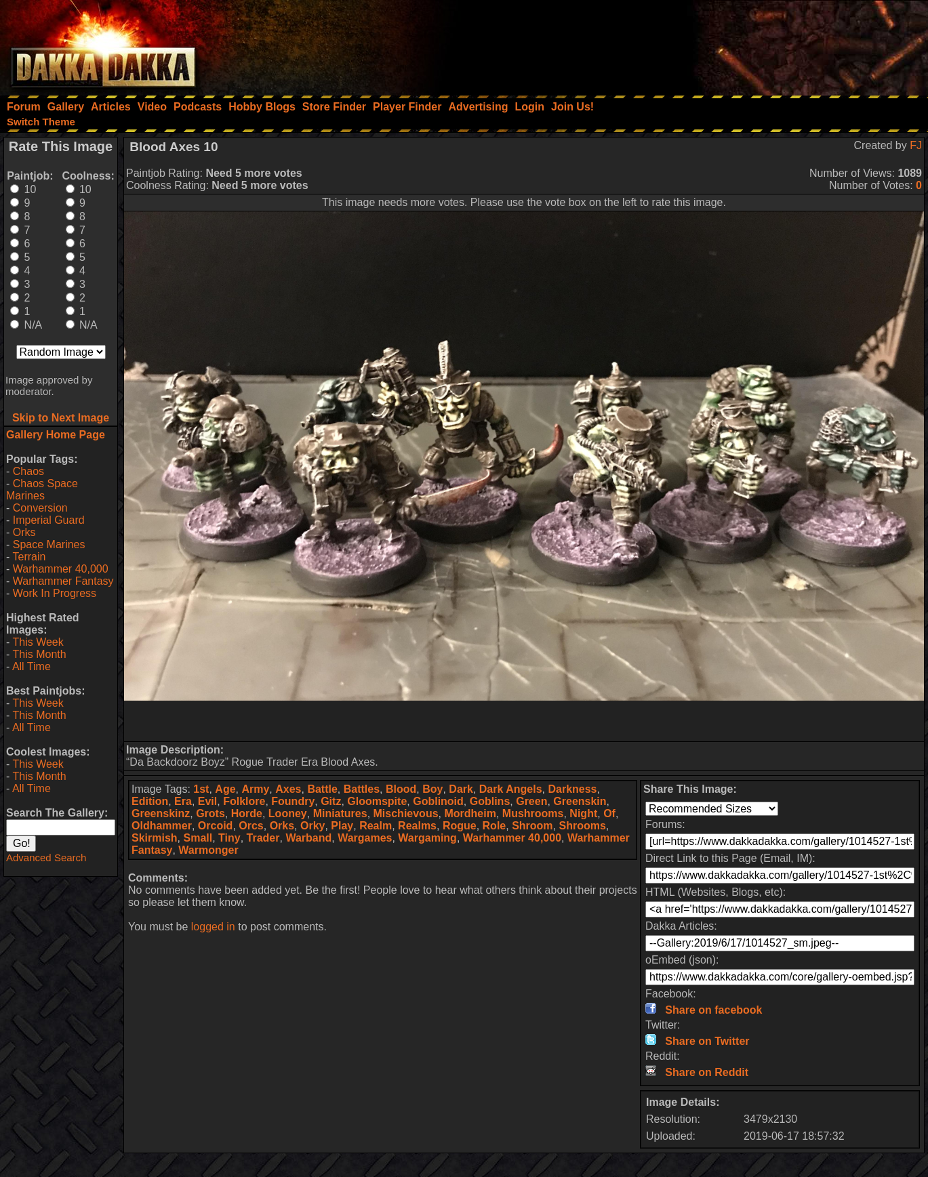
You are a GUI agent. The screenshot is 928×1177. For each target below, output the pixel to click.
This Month (39, 654)
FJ (916, 145)
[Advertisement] (745, 44)
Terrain (28, 556)
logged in (213, 926)
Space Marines (49, 544)
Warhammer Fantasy (63, 581)
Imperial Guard (49, 520)
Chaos (28, 471)
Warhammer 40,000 (60, 569)
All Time (31, 666)
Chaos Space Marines (42, 489)
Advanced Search (46, 857)
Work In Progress (54, 593)
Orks (24, 532)
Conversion (40, 508)
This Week (37, 642)
